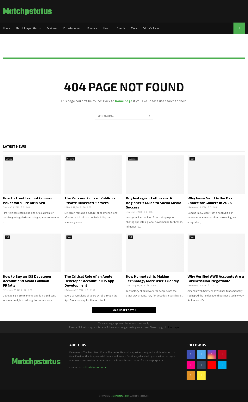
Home (6, 28)
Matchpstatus (27, 12)
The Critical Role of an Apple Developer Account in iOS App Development (89, 281)
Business (52, 28)
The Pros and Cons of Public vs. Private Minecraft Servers (90, 200)
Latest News (14, 146)
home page (123, 101)
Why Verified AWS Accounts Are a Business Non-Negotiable (216, 278)
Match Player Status (28, 28)
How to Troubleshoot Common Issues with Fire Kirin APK (28, 200)
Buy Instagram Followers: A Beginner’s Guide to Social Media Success (153, 202)
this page (173, 327)
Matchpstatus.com (120, 395)
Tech (134, 28)
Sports (121, 28)
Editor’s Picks (151, 28)
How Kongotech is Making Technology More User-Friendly (152, 278)
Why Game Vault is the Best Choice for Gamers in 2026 (211, 200)
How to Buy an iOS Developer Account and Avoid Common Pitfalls (27, 281)
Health (107, 28)
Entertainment (72, 28)
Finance (92, 28)
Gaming (9, 159)
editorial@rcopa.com (95, 367)
